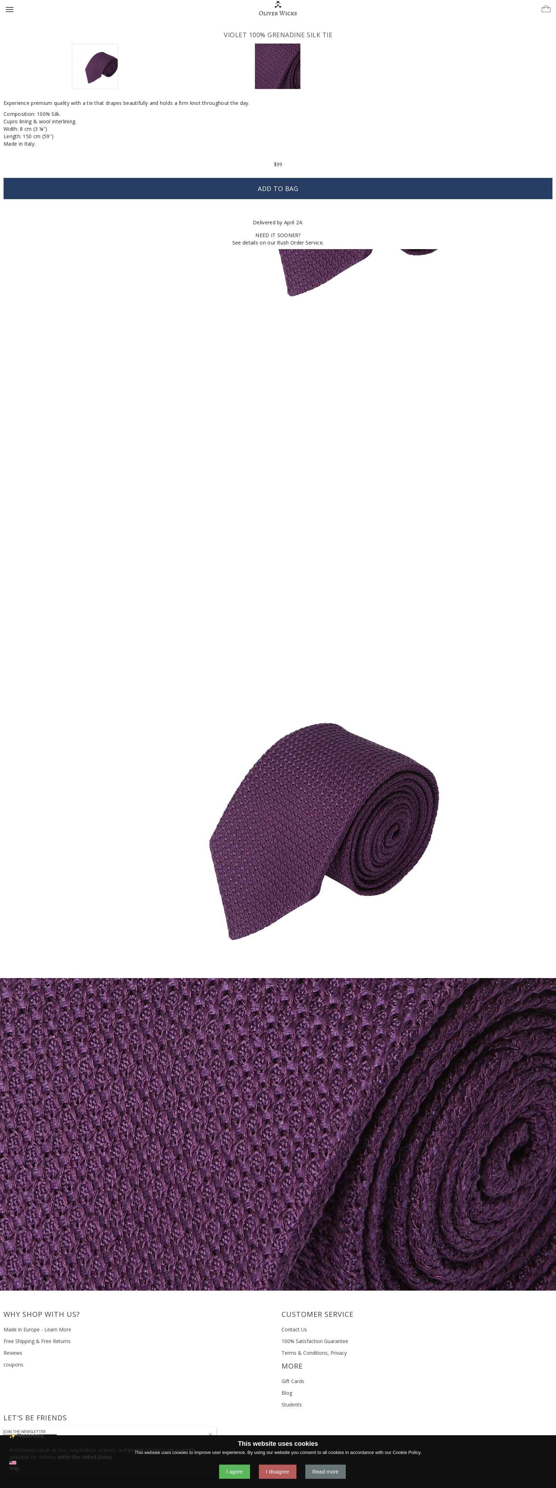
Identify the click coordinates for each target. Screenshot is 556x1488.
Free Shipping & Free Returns (37, 1341)
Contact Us (294, 1329)
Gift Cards (293, 1381)
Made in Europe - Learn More (37, 1329)
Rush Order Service (299, 242)
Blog (287, 1392)
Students (292, 1404)
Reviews (13, 1352)
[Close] (210, 1434)
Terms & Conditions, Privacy (314, 1352)
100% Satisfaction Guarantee (315, 1341)
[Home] (278, 8)
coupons (13, 1364)
